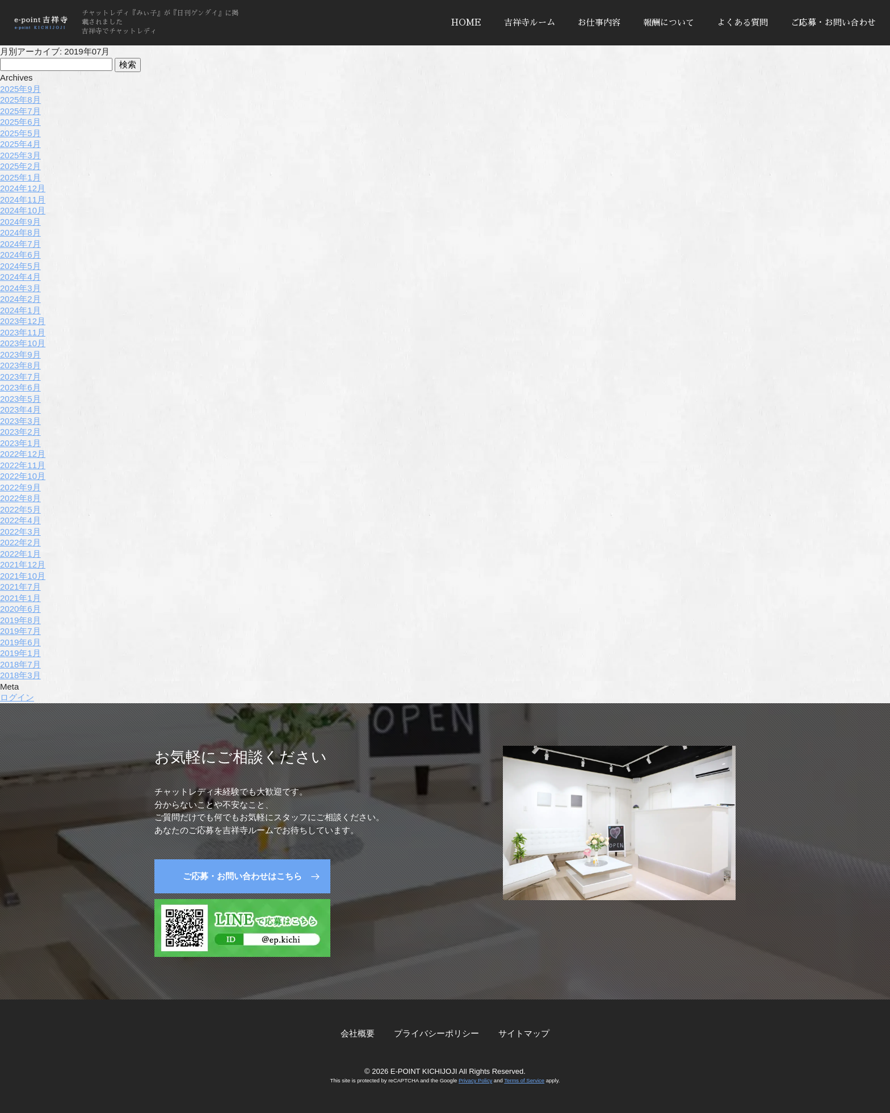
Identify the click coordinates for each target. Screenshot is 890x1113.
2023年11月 (22, 332)
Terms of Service (524, 1080)
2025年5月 (20, 133)
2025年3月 (20, 155)
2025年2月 (20, 166)
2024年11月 (22, 199)
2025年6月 (20, 122)
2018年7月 (20, 664)
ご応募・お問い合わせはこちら (242, 876)
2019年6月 (20, 642)
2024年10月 (22, 210)
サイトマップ (523, 1033)
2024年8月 (20, 232)
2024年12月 (22, 188)
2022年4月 (20, 520)
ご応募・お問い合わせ (833, 22)
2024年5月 (20, 266)
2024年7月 (20, 244)
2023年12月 (22, 321)
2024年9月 (20, 221)
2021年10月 (22, 576)
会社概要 (358, 1033)
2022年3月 (20, 531)
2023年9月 (20, 354)
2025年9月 (20, 89)
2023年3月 (20, 421)
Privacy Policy (475, 1080)
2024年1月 (20, 310)
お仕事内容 (599, 22)
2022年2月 (20, 542)
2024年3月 (20, 288)
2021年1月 (20, 598)
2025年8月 (20, 99)
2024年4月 (20, 277)
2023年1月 (20, 443)
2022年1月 (20, 553)
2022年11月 (22, 465)
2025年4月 (20, 144)
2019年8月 (20, 620)
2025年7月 (20, 111)
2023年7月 (20, 376)
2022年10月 (22, 476)
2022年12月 (22, 454)
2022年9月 (20, 487)
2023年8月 (20, 365)
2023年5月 (20, 399)
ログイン (17, 697)
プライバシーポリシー (436, 1033)
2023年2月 (20, 431)
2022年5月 (20, 509)
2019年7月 (20, 631)
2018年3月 (20, 675)
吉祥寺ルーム (529, 22)
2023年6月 (20, 387)
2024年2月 (20, 299)
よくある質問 (742, 22)
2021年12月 (22, 564)
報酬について (668, 22)
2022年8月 (20, 498)
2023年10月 (22, 343)
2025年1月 (20, 177)
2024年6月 (20, 254)
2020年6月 (20, 609)
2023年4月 (20, 409)
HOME (466, 22)
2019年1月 (20, 653)
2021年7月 (20, 586)
